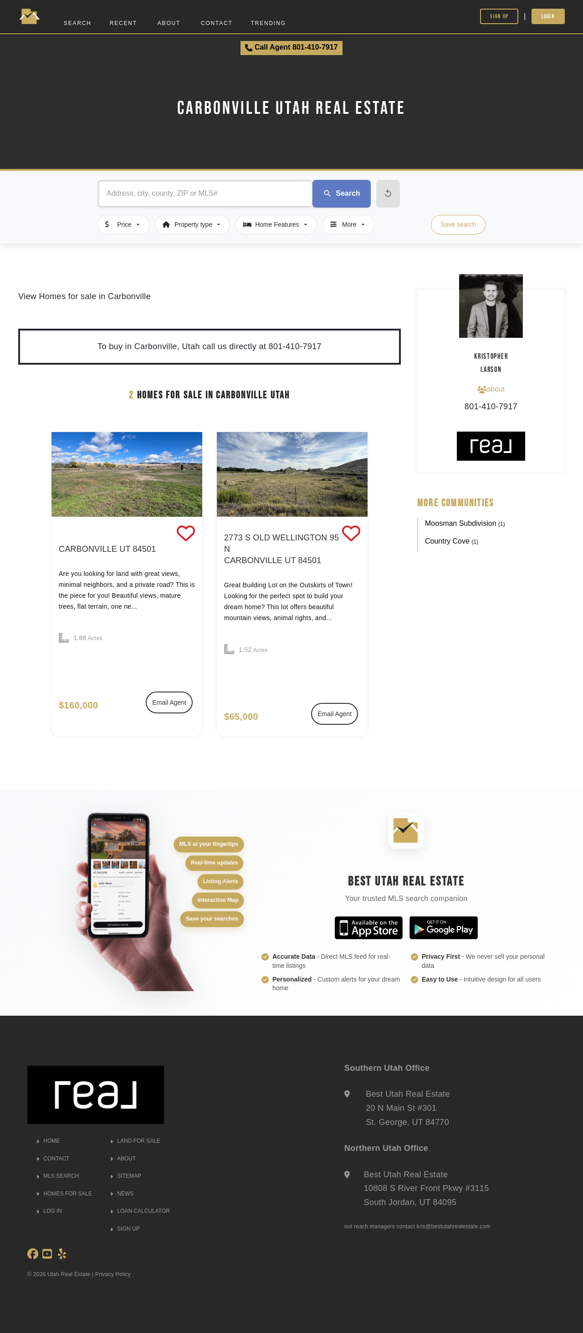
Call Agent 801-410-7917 (291, 47)
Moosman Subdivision (465, 523)
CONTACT (52, 1158)
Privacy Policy (113, 1274)
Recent (123, 23)
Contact (217, 23)
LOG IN (49, 1211)
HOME (48, 1141)
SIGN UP (125, 1229)
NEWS (121, 1194)
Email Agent (169, 702)
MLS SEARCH (57, 1176)
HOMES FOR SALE (64, 1194)
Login (548, 16)
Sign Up (499, 16)
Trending (268, 23)
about (491, 389)
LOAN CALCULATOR (140, 1211)
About (169, 23)
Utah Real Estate (69, 1274)
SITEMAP (125, 1176)
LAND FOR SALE (135, 1141)
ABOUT (123, 1158)
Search (78, 23)
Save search (458, 224)
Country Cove (451, 541)
